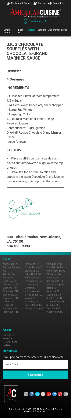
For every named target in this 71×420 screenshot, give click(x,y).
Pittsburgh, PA (53, 274)
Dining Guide (7, 31)
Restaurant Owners (19, 3)
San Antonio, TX (54, 281)
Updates (7, 345)
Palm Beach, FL (54, 264)
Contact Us (56, 3)
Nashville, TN (31, 301)
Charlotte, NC (10, 288)
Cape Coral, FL (10, 281)
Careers (40, 3)
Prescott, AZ (52, 277)
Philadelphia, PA (54, 267)
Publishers (8, 338)
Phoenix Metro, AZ (56, 270)
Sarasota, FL (52, 291)
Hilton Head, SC (33, 274)
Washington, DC (54, 312)
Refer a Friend (10, 342)
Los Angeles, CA (33, 281)
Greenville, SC (32, 270)
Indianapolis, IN (33, 277)
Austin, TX (8, 277)
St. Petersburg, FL (55, 301)
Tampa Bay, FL (53, 308)
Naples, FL (30, 298)
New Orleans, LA (34, 21)
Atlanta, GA (9, 274)
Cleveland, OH (10, 294)
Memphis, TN (31, 288)
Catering (41, 30)
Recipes (31, 30)
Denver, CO (8, 305)
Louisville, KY (31, 284)
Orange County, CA (34, 308)
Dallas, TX (8, 301)
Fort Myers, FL (10, 308)
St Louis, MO (52, 305)
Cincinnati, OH (10, 291)
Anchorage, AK (10, 264)
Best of (20, 31)
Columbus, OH (10, 298)
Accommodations (57, 30)
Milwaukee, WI (32, 291)
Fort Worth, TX (32, 264)
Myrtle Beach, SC (33, 294)
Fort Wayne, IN (10, 312)
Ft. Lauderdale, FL (34, 267)
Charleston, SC (10, 284)
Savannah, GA (53, 294)
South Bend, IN (54, 298)
